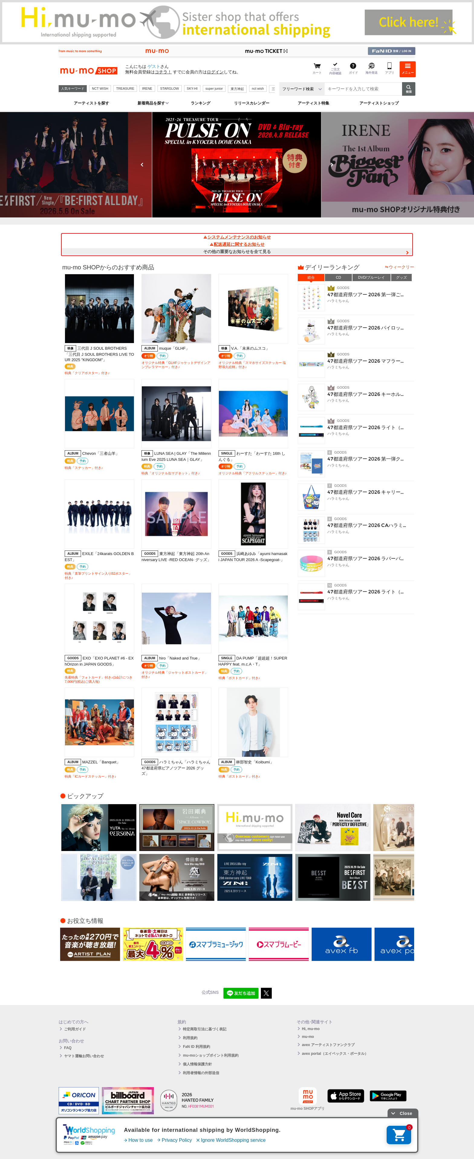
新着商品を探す (151, 103)
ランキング (200, 103)
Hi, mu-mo (311, 1029)
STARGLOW (169, 88)
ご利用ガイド (75, 1029)
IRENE (147, 88)
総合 (311, 277)
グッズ (401, 277)
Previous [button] (142, 164)
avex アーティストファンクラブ (328, 1045)
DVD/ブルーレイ (371, 277)
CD (338, 277)
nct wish (258, 88)
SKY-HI (192, 88)
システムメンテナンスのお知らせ (237, 237)
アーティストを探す (91, 103)
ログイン (215, 71)
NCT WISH (100, 88)
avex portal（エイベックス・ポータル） (335, 1053)
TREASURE (125, 88)
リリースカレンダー (251, 103)
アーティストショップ (379, 103)
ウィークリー (401, 267)
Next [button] (332, 164)
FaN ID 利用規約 (196, 1047)
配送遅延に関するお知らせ (237, 244)
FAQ (68, 1048)
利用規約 (190, 1038)
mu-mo (308, 1037)
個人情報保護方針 (197, 1064)
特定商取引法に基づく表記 (204, 1029)
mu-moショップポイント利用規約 (211, 1055)
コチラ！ (163, 71)
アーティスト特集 (313, 103)
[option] (237, 164)
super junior (214, 88)
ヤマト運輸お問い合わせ (84, 1056)
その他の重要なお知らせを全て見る (237, 251)
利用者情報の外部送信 (201, 1073)
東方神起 (237, 89)
